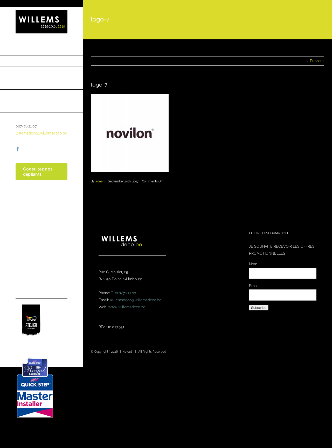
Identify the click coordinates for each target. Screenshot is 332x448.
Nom (253, 264)
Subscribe (258, 308)
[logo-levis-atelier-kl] (31, 302)
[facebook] (18, 149)
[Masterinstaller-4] (35, 358)
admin (100, 181)
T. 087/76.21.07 (123, 293)
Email (254, 286)
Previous (317, 61)
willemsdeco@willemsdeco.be (41, 133)
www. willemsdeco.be (126, 307)
